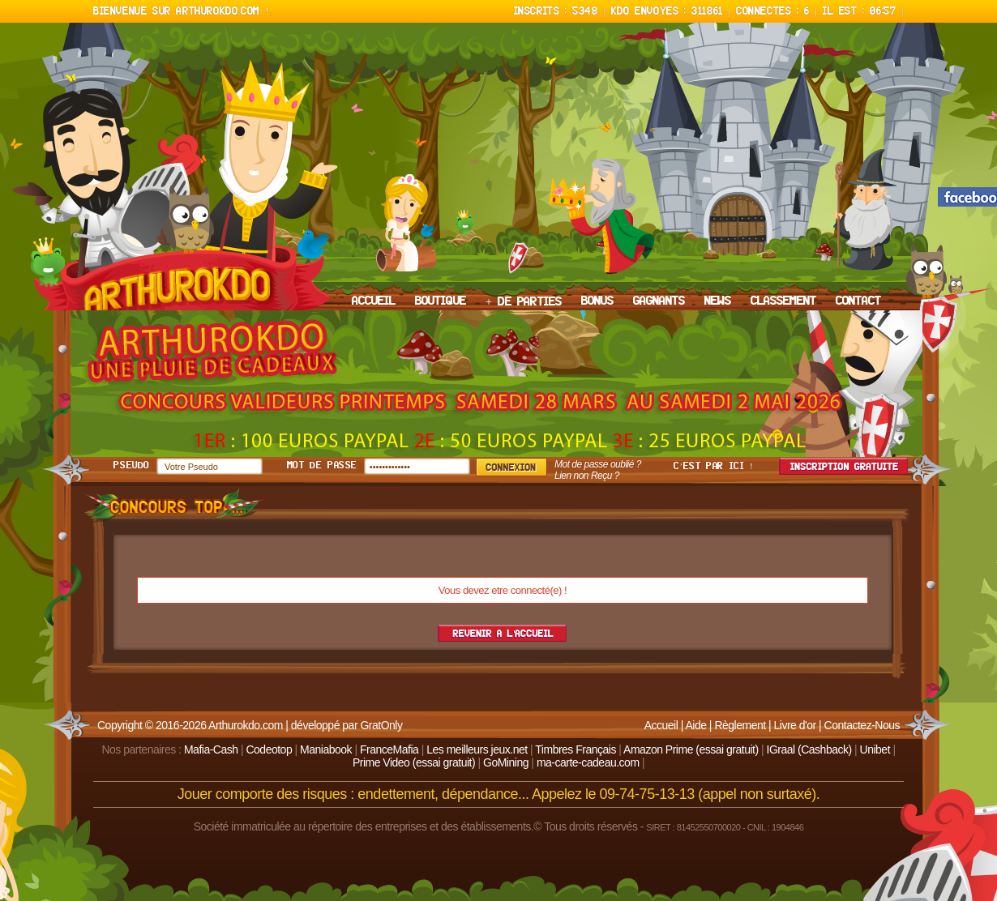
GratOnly (381, 725)
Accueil (661, 725)
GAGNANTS (659, 301)
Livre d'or (795, 725)
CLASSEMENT (783, 301)
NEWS (717, 301)
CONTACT (858, 301)
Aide (695, 725)
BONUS (597, 301)
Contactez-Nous (862, 725)
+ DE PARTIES (524, 302)
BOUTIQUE (440, 301)
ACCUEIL (374, 301)
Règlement (739, 725)
